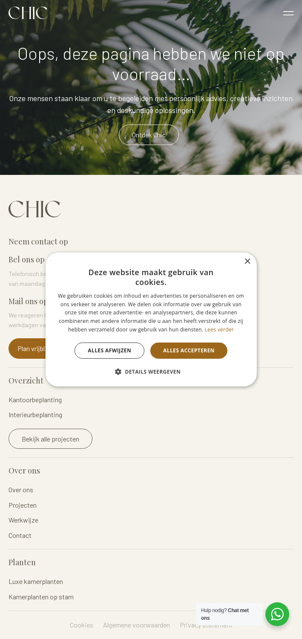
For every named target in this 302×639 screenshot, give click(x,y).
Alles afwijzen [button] (109, 350)
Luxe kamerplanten (36, 581)
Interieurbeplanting (35, 414)
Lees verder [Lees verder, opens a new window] (219, 329)
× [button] (247, 262)
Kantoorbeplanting (35, 399)
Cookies (81, 625)
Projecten (23, 505)
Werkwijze (23, 520)
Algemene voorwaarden (136, 625)
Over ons (21, 489)
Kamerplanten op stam (41, 597)
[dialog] (150, 319)
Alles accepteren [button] (189, 350)
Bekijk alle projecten (50, 439)
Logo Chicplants (28, 12)
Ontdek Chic (149, 135)
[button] (151, 371)
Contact (20, 535)
